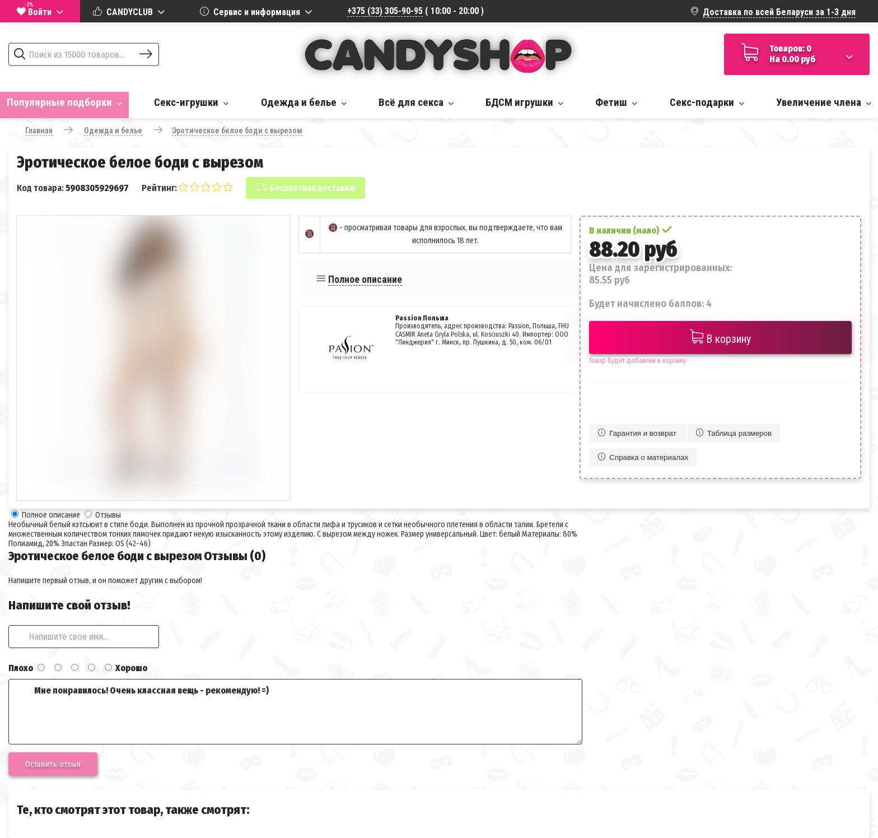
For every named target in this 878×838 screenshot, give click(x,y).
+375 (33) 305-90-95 (385, 11)
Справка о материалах (643, 457)
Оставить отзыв (53, 764)
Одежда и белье (304, 102)
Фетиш (616, 102)
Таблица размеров (734, 433)
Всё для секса (416, 102)
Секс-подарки (707, 102)
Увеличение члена (823, 102)
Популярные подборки (64, 102)
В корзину (720, 337)
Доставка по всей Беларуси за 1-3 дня (779, 12)
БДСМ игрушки (524, 102)
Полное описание (365, 279)
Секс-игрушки (191, 102)
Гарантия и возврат (637, 433)
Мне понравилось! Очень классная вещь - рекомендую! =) (295, 711)
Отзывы (108, 515)
